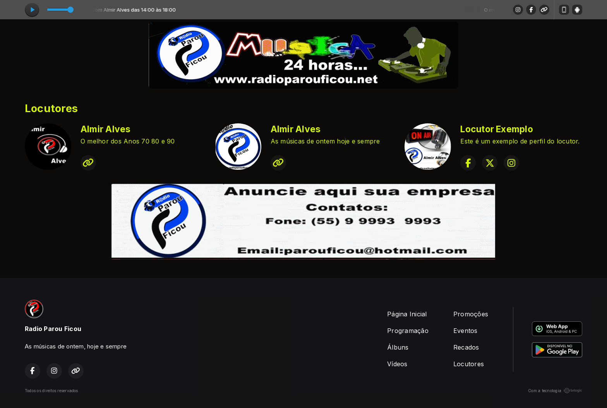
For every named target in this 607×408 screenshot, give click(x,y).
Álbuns (397, 347)
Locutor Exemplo (496, 129)
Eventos (465, 331)
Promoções (470, 314)
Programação (408, 331)
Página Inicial (407, 314)
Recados (466, 347)
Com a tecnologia (555, 390)
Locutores (468, 364)
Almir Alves (106, 129)
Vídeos (397, 364)
